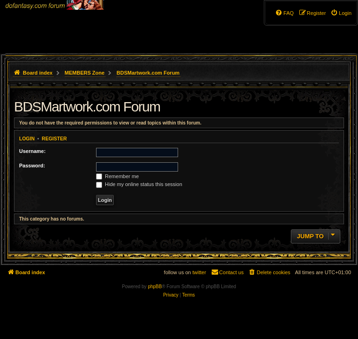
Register (54, 138)
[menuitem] (340, 13)
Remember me (117, 176)
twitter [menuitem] (199, 272)
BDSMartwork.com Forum (87, 106)
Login (26, 138)
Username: (32, 151)
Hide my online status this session (139, 184)
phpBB (155, 286)
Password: (32, 165)
